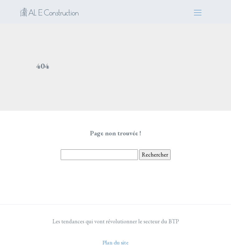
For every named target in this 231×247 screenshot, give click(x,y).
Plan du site (115, 242)
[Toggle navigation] (197, 13)
